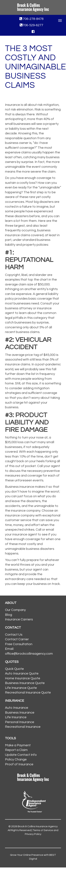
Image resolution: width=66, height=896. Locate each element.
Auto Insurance (16, 707)
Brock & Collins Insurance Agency (38, 826)
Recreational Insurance (22, 726)
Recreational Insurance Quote (28, 692)
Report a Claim (16, 750)
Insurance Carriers (19, 619)
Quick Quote (14, 668)
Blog (8, 614)
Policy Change (16, 759)
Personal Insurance (19, 722)
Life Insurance (15, 717)
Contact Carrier (17, 639)
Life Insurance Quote (21, 688)
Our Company (15, 610)
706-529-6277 (31, 25)
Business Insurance (19, 712)
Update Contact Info (21, 754)
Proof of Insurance (19, 764)
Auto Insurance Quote (21, 673)
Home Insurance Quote (22, 678)
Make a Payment (18, 745)
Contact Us (13, 634)
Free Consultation (18, 644)
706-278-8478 (31, 19)
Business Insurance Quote (25, 683)
